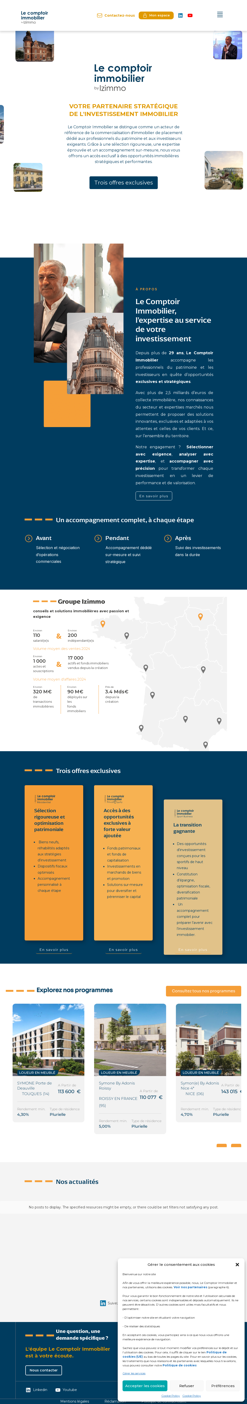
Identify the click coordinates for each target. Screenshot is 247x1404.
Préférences (223, 1386)
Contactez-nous (116, 15)
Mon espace (156, 15)
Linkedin (36, 1390)
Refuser (186, 1386)
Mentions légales (74, 1401)
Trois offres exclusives (123, 182)
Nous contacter (44, 1370)
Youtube (66, 1390)
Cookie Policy (170, 1395)
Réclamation (115, 1401)
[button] (237, 1264)
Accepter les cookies (145, 1386)
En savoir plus (153, 496)
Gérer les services (134, 1373)
